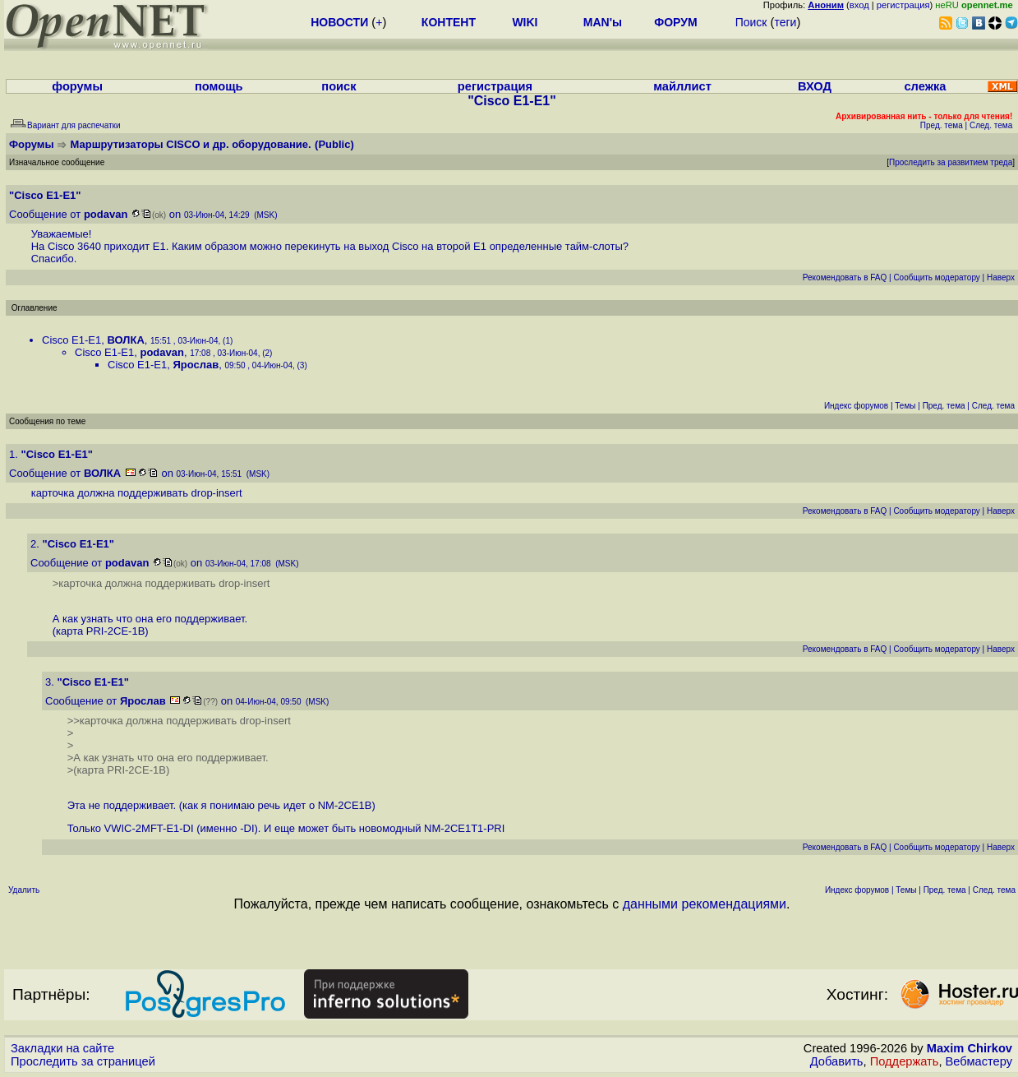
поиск (338, 86)
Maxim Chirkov (969, 1048)
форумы (77, 86)
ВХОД (814, 86)
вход (859, 5)
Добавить (837, 1061)
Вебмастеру (979, 1061)
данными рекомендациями (704, 904)
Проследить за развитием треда (950, 162)
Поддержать (904, 1061)
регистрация (903, 5)
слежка (925, 86)
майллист (682, 86)
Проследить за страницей (83, 1061)
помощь (219, 86)
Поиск (751, 22)
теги (785, 22)
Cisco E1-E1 (71, 340)
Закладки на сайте (62, 1048)
